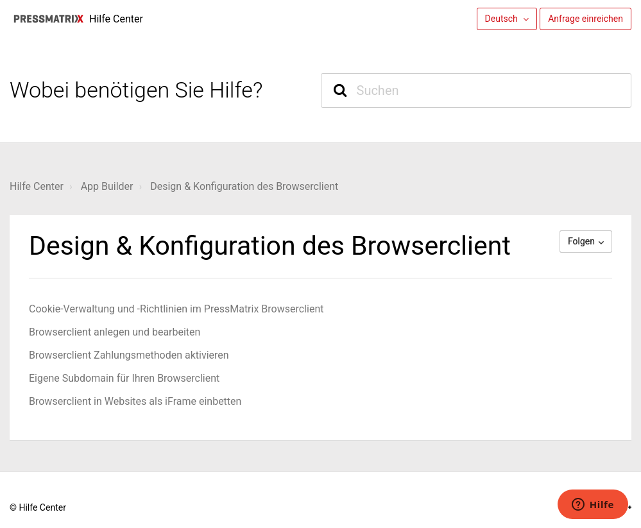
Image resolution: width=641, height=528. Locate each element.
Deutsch (502, 18)
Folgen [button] (581, 241)
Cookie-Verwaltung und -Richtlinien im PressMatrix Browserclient (176, 309)
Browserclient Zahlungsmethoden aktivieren (129, 355)
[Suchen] (476, 90)
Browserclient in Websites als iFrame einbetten (135, 401)
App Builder (107, 186)
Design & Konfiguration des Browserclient (244, 186)
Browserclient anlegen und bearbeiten (114, 332)
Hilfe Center (37, 186)
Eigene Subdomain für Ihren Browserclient (124, 378)
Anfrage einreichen (585, 18)
